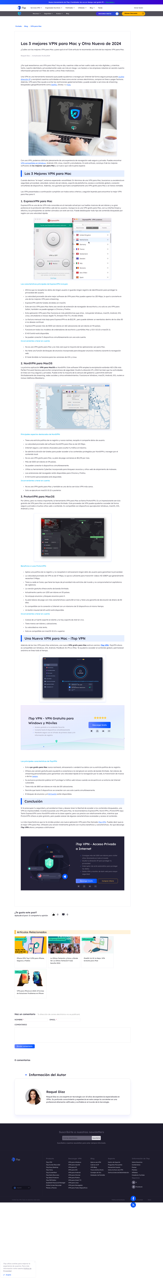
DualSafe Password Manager (55, 1183)
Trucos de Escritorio (97, 1170)
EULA (149, 1200)
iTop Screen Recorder (53, 1165)
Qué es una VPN (96, 1162)
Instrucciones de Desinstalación (118, 1172)
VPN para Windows (74, 1162)
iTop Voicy (49, 1170)
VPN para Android (74, 1172)
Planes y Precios (51, 1188)
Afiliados (135, 1172)
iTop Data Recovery (52, 1175)
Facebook (137, 1187)
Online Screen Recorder (54, 1185)
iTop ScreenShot (51, 1172)
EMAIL (53, 1020)
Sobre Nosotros (137, 1162)
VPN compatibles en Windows (33, 163)
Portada (18, 26)
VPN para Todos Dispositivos (77, 1188)
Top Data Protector (52, 1177)
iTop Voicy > (110, 2)
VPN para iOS (21, 939)
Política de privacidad (136, 1200)
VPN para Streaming (57, 939)
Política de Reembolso (118, 1200)
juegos (35, 776)
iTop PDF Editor (51, 1180)
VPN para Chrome (74, 1175)
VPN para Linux (73, 1183)
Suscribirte (96, 1138)
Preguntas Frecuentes (115, 1165)
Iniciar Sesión (138, 8)
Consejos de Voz (96, 1172)
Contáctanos (136, 1165)
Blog (67, 13)
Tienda (100, 8)
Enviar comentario (24, 1046)
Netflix (54, 85)
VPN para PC (72, 1167)
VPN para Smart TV (74, 1180)
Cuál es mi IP (95, 1165)
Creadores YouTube (138, 1175)
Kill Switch (52, 794)
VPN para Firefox (74, 1177)
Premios (134, 1170)
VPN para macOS (74, 1165)
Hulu (69, 85)
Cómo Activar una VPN (115, 1170)
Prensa (134, 1167)
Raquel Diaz (25, 56)
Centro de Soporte (114, 1162)
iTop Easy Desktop (52, 1167)
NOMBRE (19, 1020)
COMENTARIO (21, 1024)
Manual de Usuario (114, 1167)
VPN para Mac (36, 26)
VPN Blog (94, 1167)
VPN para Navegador (75, 1185)
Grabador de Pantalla (98, 1175)
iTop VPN (102, 822)
